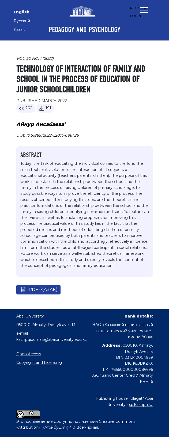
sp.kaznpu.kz (141, 404)
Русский (22, 20)
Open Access (28, 354)
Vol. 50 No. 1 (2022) (35, 58)
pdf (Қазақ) (43, 289)
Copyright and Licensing (39, 362)
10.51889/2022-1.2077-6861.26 (52, 135)
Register (138, 8)
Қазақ (19, 29)
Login (135, 16)
